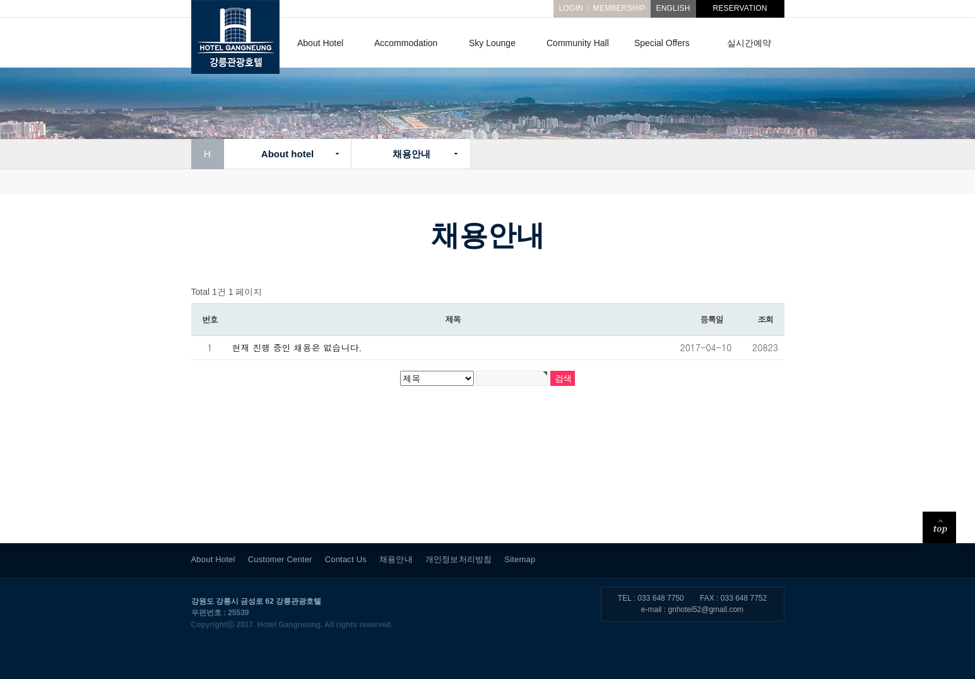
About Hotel (320, 43)
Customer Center (280, 559)
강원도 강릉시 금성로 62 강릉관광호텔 (256, 601)
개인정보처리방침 (458, 559)
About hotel (287, 153)
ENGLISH (673, 8)
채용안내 (411, 153)
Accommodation (405, 43)
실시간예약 (749, 43)
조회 (765, 319)
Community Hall (578, 43)
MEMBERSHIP (619, 8)
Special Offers (662, 43)
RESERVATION (739, 8)
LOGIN (570, 8)
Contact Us (346, 559)
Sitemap (519, 559)
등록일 (711, 319)
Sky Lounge (492, 43)
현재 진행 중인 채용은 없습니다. (297, 347)
